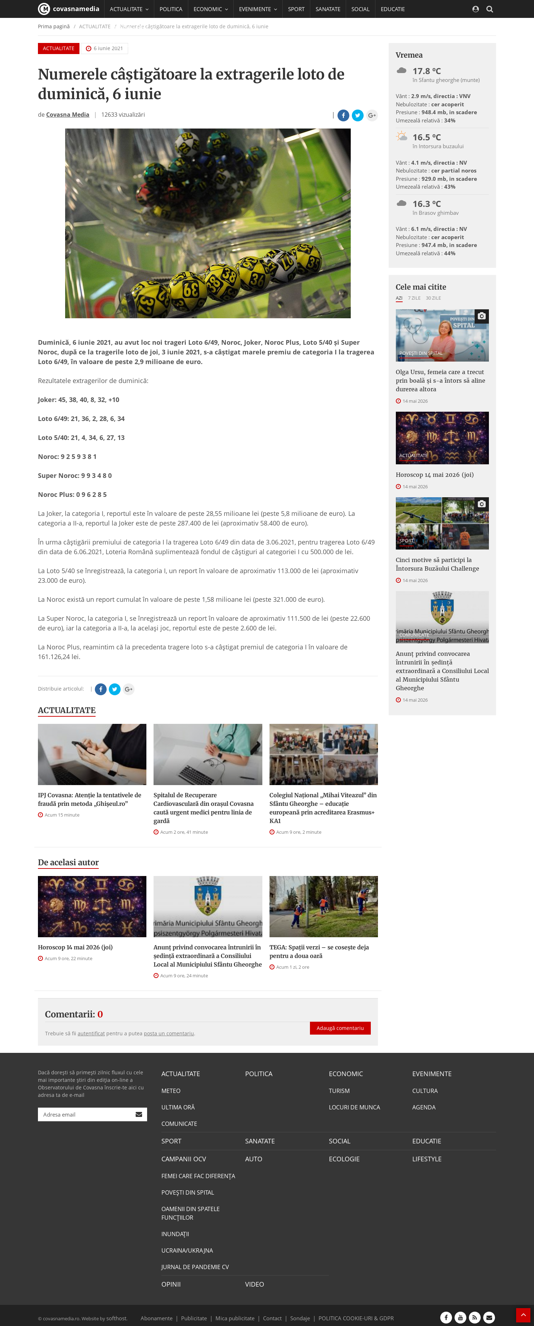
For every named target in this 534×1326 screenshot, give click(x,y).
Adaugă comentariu (340, 1020)
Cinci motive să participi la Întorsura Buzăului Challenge (442, 557)
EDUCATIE (393, 9)
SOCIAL (360, 9)
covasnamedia (68, 9)
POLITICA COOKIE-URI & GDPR (347, 1313)
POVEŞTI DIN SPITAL (421, 353)
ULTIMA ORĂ (178, 1106)
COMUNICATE (414, 626)
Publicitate (202, 1313)
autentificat (91, 1033)
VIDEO (253, 1280)
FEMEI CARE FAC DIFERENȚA (198, 1173)
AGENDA (424, 1106)
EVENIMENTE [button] (258, 9)
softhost (115, 1313)
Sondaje (297, 1313)
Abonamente (169, 1313)
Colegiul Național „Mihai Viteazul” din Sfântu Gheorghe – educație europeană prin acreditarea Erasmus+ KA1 (323, 808)
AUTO (253, 1156)
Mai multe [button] (125, 44)
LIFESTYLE (425, 1156)
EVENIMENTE (429, 1073)
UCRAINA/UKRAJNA (187, 1247)
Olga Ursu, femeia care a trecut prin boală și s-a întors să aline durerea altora (440, 378)
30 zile (433, 298)
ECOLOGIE (342, 1156)
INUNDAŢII (175, 1231)
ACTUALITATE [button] (129, 9)
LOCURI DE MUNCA (354, 1106)
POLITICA (171, 9)
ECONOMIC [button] (211, 9)
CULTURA (425, 1090)
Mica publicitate (239, 1313)
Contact (272, 1313)
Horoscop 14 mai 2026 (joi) (75, 947)
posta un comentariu (169, 1033)
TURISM (339, 1090)
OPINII (169, 1280)
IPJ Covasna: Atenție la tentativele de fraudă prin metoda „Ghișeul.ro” (89, 799)
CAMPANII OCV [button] (132, 26)
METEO (170, 1090)
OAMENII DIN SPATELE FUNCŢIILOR (190, 1210)
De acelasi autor (68, 862)
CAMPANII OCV (181, 1156)
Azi (399, 298)
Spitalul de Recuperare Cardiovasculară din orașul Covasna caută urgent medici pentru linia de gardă (204, 808)
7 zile (414, 298)
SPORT (296, 9)
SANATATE (328, 9)
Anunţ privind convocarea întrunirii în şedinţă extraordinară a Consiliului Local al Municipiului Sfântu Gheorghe (208, 956)
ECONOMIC (344, 1073)
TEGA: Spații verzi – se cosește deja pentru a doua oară (319, 951)
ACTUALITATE (67, 710)
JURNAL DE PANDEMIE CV (195, 1264)
